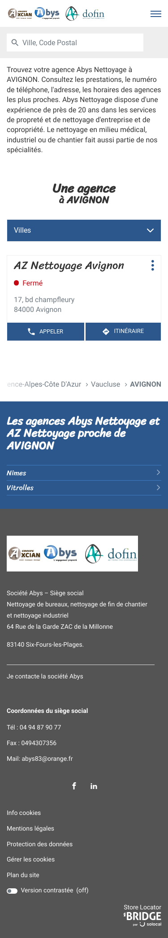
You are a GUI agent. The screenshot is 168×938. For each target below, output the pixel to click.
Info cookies (24, 813)
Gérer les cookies (31, 859)
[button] (156, 13)
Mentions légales (30, 829)
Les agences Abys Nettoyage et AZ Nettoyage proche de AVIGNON (83, 433)
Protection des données (40, 844)
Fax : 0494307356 (31, 743)
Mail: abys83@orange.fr (40, 759)
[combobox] (82, 42)
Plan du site (23, 875)
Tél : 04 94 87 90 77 (34, 728)
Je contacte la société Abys (45, 677)
